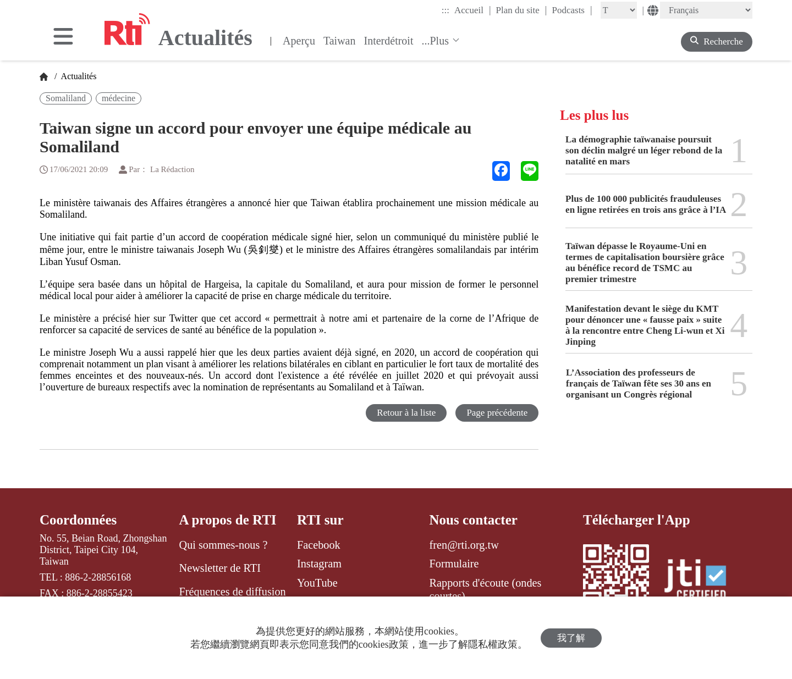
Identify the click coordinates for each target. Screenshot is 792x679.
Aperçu (299, 41)
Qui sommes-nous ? (223, 545)
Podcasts (572, 9)
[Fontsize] (619, 10)
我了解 (571, 638)
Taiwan (339, 41)
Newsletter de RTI (220, 568)
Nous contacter (474, 519)
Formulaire (454, 563)
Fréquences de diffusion (232, 592)
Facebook (318, 545)
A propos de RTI (228, 519)
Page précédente (496, 412)
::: (445, 10)
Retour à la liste (406, 412)
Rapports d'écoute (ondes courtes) (486, 589)
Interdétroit (389, 41)
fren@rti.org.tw (464, 545)
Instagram (319, 563)
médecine (118, 98)
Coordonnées (78, 519)
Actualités (77, 76)
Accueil (472, 9)
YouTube (317, 583)
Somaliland (66, 98)
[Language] (706, 10)
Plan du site (521, 9)
